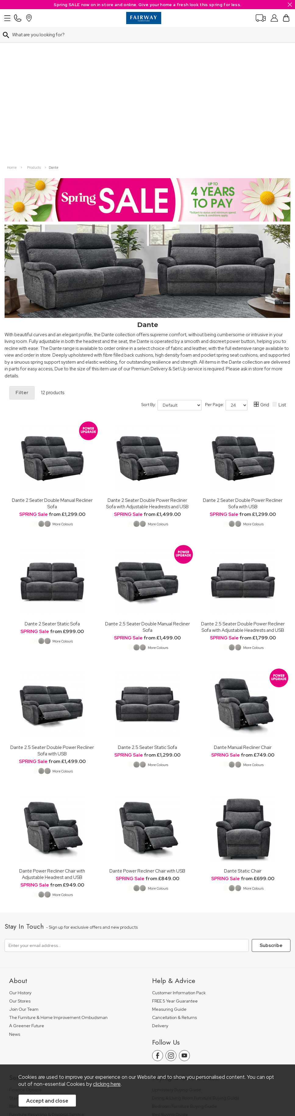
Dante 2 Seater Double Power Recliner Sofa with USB (243, 361)
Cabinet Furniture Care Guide (181, 997)
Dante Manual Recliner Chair (243, 605)
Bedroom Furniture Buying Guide (184, 964)
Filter (22, 251)
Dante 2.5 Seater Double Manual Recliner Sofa (147, 485)
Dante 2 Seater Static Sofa (52, 482)
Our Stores (19, 859)
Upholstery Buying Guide (176, 948)
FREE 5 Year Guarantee (175, 859)
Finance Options (25, 948)
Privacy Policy (143, 1046)
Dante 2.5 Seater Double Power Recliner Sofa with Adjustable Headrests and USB (243, 485)
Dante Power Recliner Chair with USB (147, 729)
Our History (20, 851)
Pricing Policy (62, 1046)
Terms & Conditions (103, 1046)
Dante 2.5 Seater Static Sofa (147, 605)
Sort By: (171, 263)
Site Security (177, 1046)
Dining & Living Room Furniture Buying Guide (196, 956)
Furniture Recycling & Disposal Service (46, 972)
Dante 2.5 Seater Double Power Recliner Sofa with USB (52, 608)
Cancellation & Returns (174, 875)
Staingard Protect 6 (28, 956)
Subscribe (271, 804)
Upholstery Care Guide (174, 989)
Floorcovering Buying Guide (179, 981)
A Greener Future (26, 884)
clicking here (107, 1084)
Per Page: (226, 263)
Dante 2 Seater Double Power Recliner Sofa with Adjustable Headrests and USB (147, 361)
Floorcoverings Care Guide (178, 1014)
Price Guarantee (25, 1046)
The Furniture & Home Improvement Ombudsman (58, 875)
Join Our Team (23, 867)
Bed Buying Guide (170, 972)
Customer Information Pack (179, 851)
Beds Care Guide (169, 1005)
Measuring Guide (169, 867)
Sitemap (206, 1046)
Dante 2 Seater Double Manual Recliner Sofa (52, 361)
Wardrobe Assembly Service (37, 964)
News (14, 892)
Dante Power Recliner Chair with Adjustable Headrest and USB (52, 732)
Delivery (160, 884)
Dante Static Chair (242, 729)
